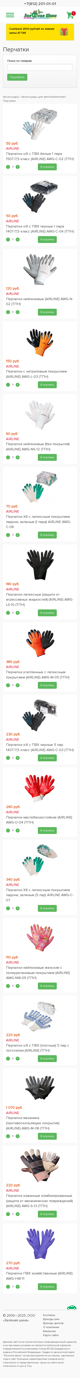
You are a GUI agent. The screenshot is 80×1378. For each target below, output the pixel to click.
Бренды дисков (53, 1323)
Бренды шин (51, 1319)
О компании (51, 1327)
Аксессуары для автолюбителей (43, 97)
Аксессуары (11, 97)
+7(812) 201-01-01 (40, 3)
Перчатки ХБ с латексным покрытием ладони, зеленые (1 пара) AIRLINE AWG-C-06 (38, 521)
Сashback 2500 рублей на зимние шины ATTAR (31, 31)
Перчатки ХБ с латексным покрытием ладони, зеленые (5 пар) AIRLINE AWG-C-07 (40, 895)
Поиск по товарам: (19, 61)
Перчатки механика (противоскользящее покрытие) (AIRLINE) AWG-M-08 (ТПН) (32, 1123)
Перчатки (9, 101)
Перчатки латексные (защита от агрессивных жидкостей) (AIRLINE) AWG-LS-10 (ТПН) (39, 599)
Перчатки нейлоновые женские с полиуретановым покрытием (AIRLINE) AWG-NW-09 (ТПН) (38, 972)
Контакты (49, 1315)
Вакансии (49, 1331)
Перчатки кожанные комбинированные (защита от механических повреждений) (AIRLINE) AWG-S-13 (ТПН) (39, 1200)
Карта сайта (51, 1335)
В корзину (47, 167)
